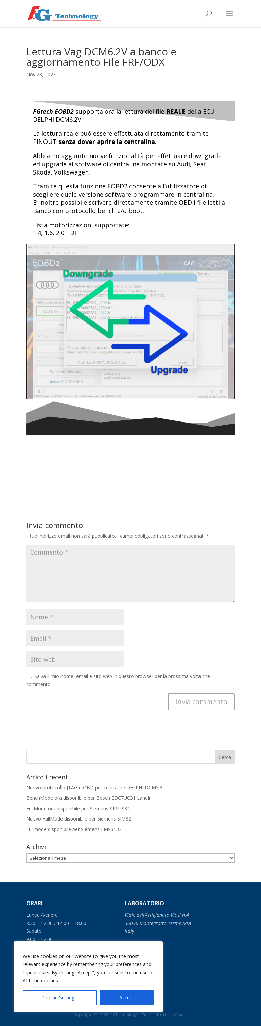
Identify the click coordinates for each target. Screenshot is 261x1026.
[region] (88, 976)
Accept (126, 997)
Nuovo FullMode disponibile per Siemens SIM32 (78, 818)
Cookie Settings (59, 997)
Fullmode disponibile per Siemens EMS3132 (74, 829)
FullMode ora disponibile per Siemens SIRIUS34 (78, 808)
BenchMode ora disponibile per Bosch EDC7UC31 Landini (89, 798)
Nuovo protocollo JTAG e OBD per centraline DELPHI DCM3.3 (94, 787)
